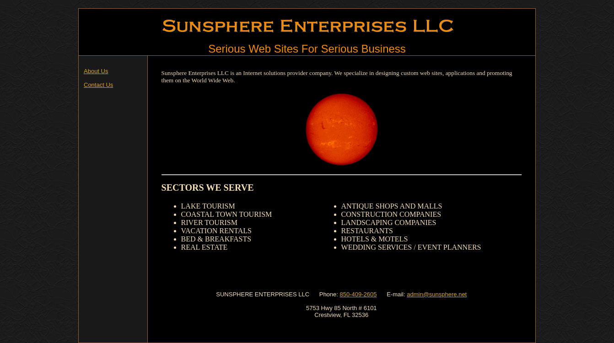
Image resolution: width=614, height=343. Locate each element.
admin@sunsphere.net (437, 294)
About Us (96, 71)
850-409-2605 (358, 294)
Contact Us (98, 84)
